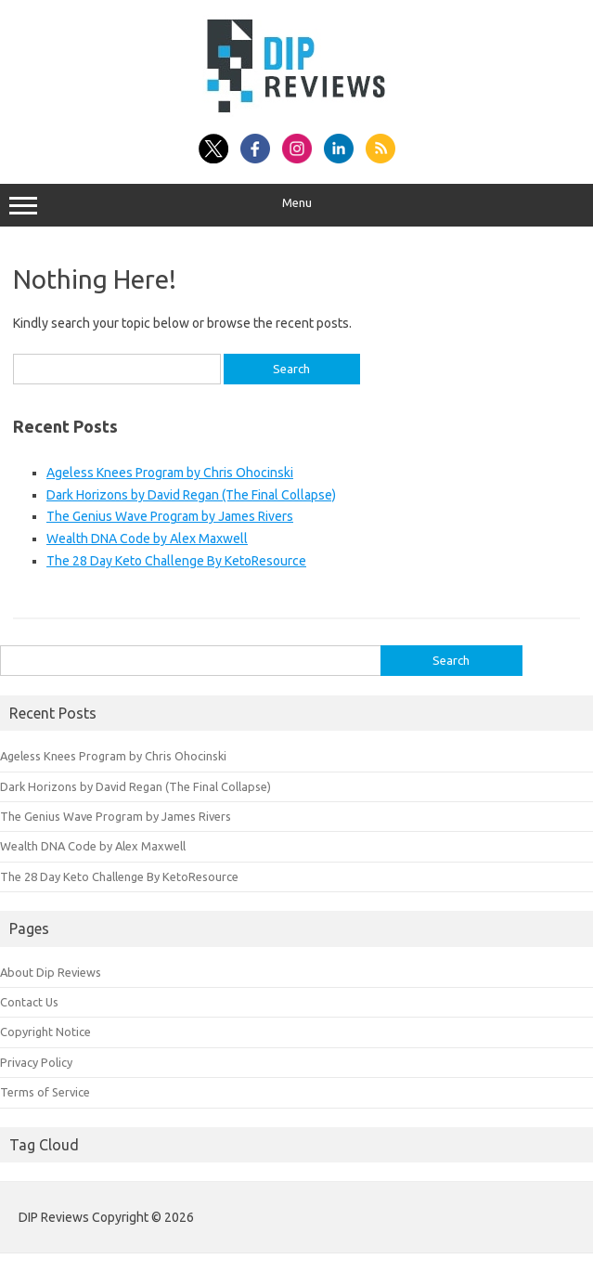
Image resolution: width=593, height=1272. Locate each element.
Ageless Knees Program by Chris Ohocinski (169, 472)
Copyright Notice (45, 1031)
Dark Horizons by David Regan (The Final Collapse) (191, 494)
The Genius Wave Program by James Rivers (169, 516)
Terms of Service (45, 1091)
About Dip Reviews (50, 972)
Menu (296, 205)
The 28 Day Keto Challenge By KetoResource (176, 560)
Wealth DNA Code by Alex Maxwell (147, 538)
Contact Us (29, 1001)
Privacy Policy (36, 1062)
